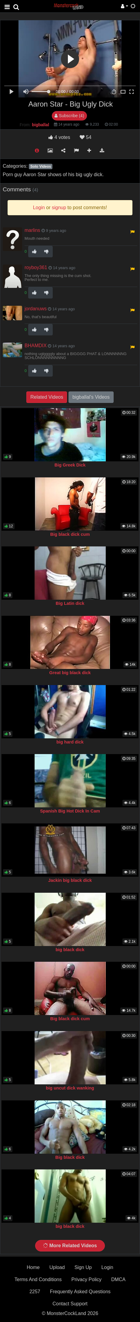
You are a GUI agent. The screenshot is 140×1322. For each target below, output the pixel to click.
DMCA (118, 1279)
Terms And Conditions (38, 1279)
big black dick (69, 949)
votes (59, 137)
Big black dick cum (70, 534)
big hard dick (70, 742)
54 (85, 137)
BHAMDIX (36, 345)
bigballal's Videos (91, 397)
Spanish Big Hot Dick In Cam (70, 811)
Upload (57, 1267)
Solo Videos (40, 166)
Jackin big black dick (70, 880)
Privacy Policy (86, 1279)
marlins (32, 230)
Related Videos (46, 397)
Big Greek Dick (70, 465)
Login (107, 1267)
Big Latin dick (70, 603)
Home (33, 1267)
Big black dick (70, 1157)
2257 (34, 1291)
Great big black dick (70, 672)
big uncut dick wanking (70, 1088)
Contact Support (70, 1303)
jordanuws (36, 308)
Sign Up (83, 1267)
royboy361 (36, 267)
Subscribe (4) (69, 115)
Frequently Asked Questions (80, 1291)
